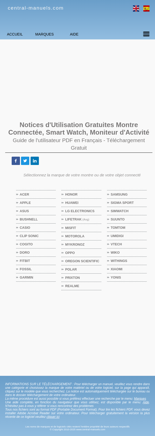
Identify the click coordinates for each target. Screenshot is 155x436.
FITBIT (25, 261)
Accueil (19, 34)
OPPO (70, 253)
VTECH (116, 244)
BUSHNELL (29, 219)
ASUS (24, 211)
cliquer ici (52, 417)
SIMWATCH (120, 211)
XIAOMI (117, 269)
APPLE (25, 203)
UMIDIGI (117, 236)
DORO (25, 252)
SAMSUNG (119, 194)
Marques (58, 34)
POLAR (71, 269)
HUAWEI (71, 203)
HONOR (71, 194)
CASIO (25, 228)
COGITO (26, 244)
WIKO (115, 252)
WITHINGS (119, 261)
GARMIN (26, 277)
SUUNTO (118, 219)
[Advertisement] (77, 79)
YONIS (116, 277)
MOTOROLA (74, 236)
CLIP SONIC (29, 236)
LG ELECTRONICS (79, 211)
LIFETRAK (77, 219)
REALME (72, 286)
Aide (97, 34)
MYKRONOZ (74, 244)
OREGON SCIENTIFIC (82, 261)
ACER (24, 194)
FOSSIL (26, 269)
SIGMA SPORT (122, 203)
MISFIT (70, 228)
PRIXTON (72, 278)
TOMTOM (118, 228)
